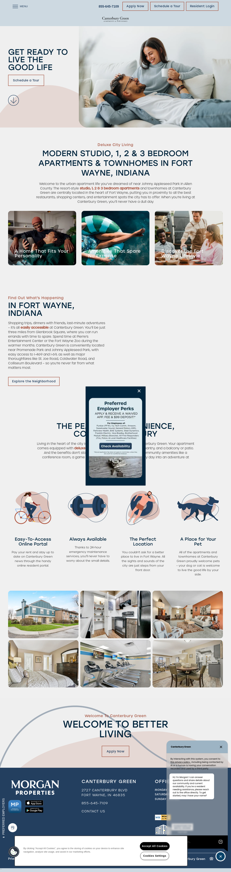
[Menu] (20, 6)
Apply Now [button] (116, 751)
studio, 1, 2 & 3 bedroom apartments (110, 188)
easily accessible (35, 327)
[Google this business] (12, 827)
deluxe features (87, 448)
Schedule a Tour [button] (26, 80)
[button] (135, 6)
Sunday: (161, 799)
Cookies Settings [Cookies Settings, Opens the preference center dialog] (154, 855)
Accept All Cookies (155, 846)
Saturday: (162, 794)
